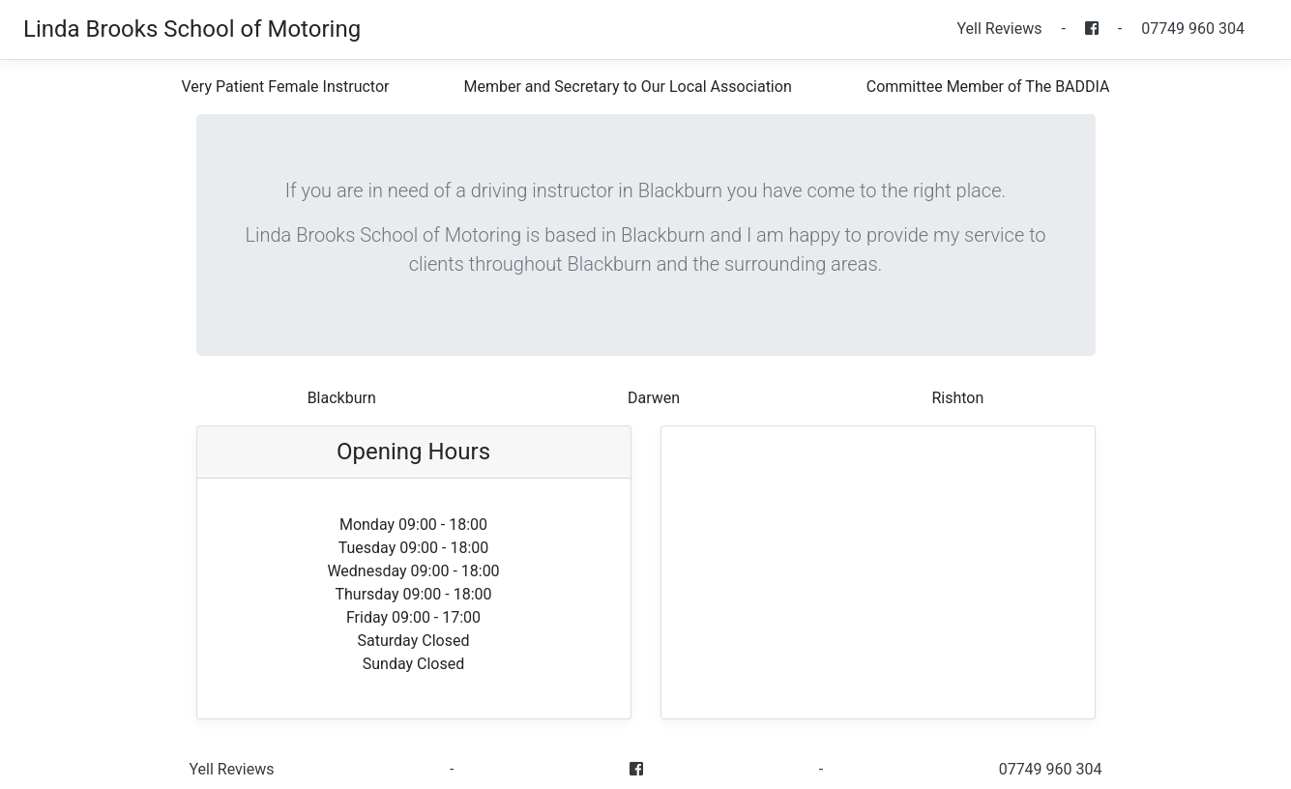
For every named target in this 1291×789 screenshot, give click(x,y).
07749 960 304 (1193, 28)
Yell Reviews (999, 28)
